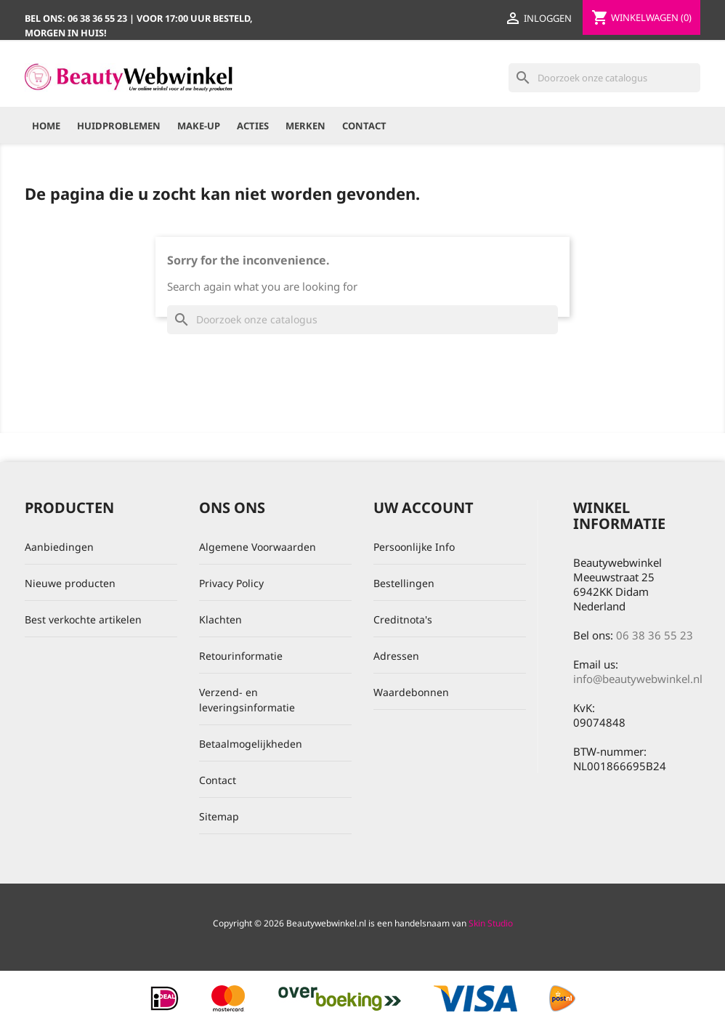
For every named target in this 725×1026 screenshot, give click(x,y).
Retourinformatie (241, 656)
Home (46, 125)
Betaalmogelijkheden (250, 744)
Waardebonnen (411, 692)
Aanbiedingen (59, 547)
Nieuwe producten (70, 583)
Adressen (396, 656)
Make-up (198, 125)
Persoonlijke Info (414, 547)
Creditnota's (402, 619)
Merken (305, 125)
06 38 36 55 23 (654, 635)
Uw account (423, 507)
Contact (364, 125)
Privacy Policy (231, 583)
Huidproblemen (119, 125)
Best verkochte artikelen (83, 619)
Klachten (220, 619)
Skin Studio (491, 923)
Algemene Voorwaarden (257, 547)
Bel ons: (77, 18)
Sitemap (219, 816)
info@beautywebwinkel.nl (637, 678)
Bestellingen (403, 583)
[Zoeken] (604, 77)
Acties (253, 125)
